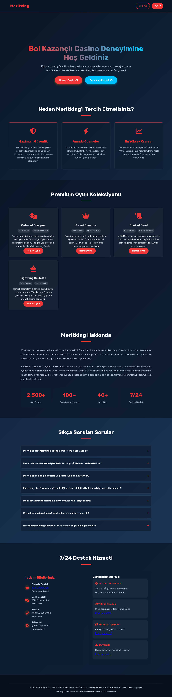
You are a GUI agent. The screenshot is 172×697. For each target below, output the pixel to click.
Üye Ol (157, 5)
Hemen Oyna (33, 251)
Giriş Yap (141, 6)
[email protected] (40, 587)
